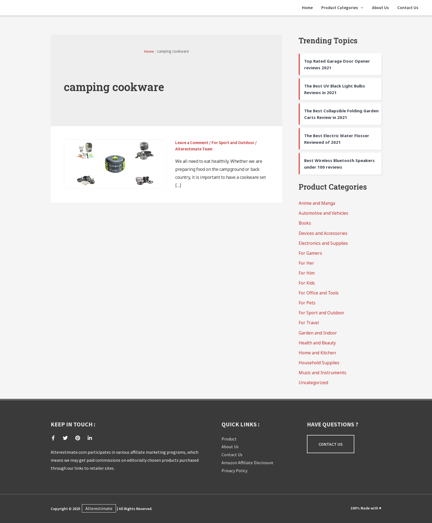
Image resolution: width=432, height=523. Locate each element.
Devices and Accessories (324, 235)
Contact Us (407, 9)
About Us (378, 9)
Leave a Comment (192, 144)
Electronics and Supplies (324, 245)
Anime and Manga (317, 206)
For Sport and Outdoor (236, 144)
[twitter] (68, 438)
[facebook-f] (56, 438)
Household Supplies (319, 365)
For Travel (309, 325)
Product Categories (336, 9)
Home (303, 9)
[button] (330, 444)
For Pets (307, 305)
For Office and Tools (319, 295)
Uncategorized (314, 384)
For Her (306, 265)
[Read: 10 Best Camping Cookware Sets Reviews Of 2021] (115, 166)
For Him (307, 275)
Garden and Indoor (318, 335)
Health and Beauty (318, 345)
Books (305, 225)
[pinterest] (81, 438)
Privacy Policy (234, 470)
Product (229, 439)
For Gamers (310, 255)
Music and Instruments (323, 374)
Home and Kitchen (317, 355)
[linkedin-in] (90, 438)
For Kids (307, 285)
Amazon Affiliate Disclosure (247, 462)
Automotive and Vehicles (324, 216)
